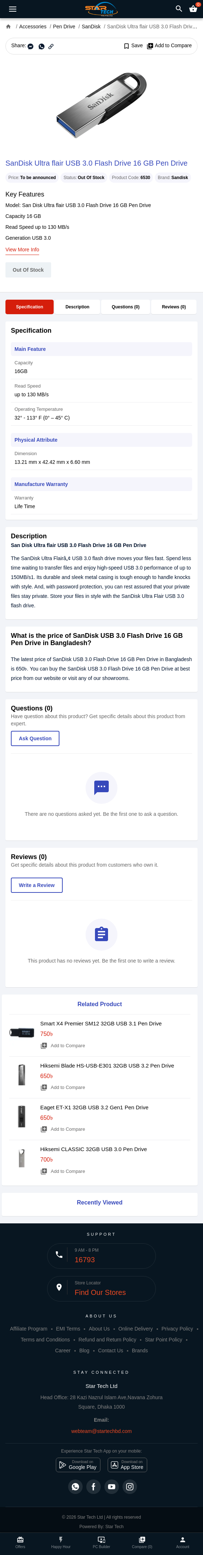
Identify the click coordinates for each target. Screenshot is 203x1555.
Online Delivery (136, 1329)
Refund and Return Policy (108, 1340)
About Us (99, 1329)
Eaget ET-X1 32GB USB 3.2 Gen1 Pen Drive (94, 1107)
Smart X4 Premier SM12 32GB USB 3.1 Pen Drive (101, 1023)
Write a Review (37, 885)
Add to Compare (169, 45)
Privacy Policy (177, 1329)
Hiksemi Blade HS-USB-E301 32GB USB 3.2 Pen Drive (107, 1065)
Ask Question (35, 738)
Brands (140, 1350)
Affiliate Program (28, 1329)
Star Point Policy (163, 1340)
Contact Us (110, 1350)
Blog (84, 1350)
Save (133, 45)
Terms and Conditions (45, 1340)
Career (63, 1350)
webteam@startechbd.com (101, 1431)
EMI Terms (68, 1329)
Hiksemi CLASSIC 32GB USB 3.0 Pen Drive (93, 1149)
